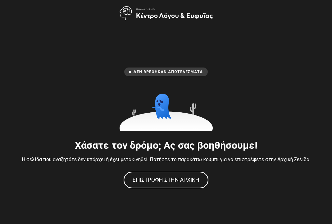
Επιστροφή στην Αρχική (166, 179)
